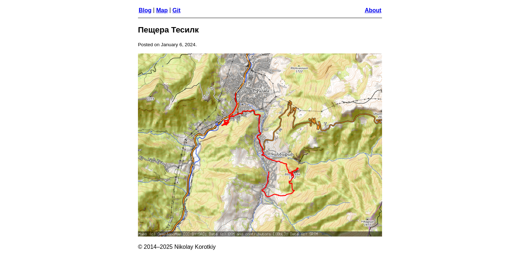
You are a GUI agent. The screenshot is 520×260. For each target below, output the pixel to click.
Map (162, 10)
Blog (145, 10)
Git (177, 10)
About (373, 10)
